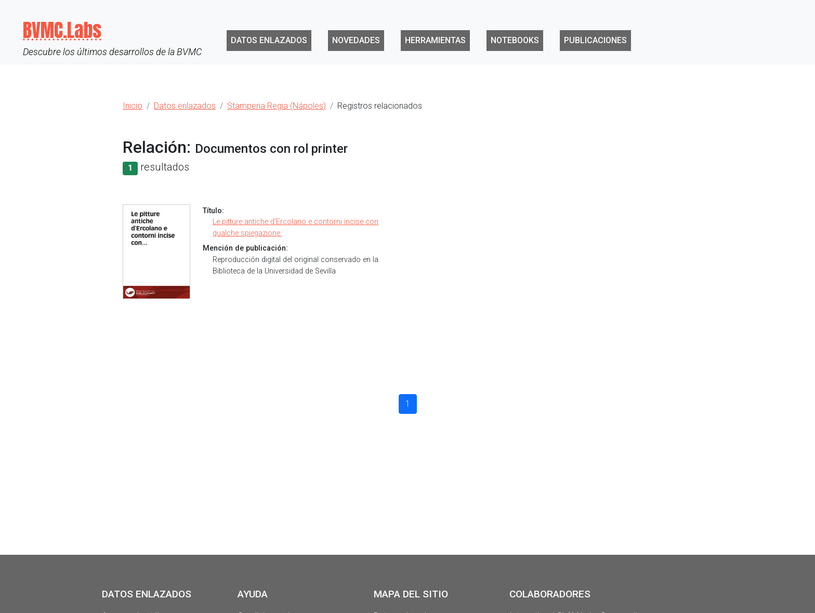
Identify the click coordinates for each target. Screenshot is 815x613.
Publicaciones (595, 40)
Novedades (356, 40)
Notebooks (515, 40)
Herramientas (435, 40)
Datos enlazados (269, 40)
